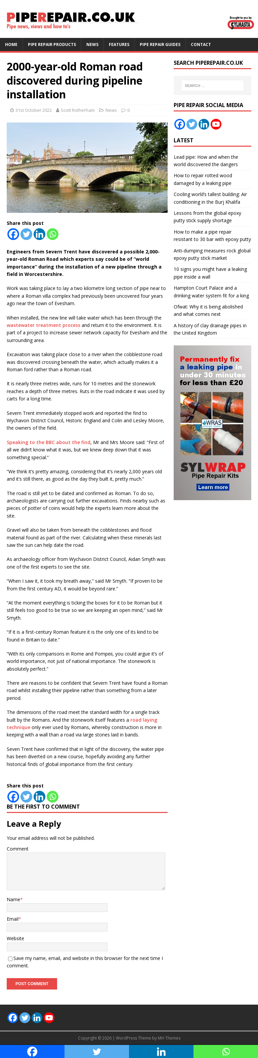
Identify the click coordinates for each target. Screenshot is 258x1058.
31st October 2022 (33, 110)
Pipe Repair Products (52, 44)
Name (13, 899)
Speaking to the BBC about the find (48, 442)
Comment (18, 849)
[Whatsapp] (52, 234)
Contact (201, 44)
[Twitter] (26, 234)
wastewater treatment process (43, 325)
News (92, 44)
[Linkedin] (39, 234)
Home (11, 44)
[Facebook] (13, 234)
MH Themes (169, 1038)
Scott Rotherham (78, 110)
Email (12, 919)
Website (15, 938)
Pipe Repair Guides (160, 44)
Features (119, 44)
